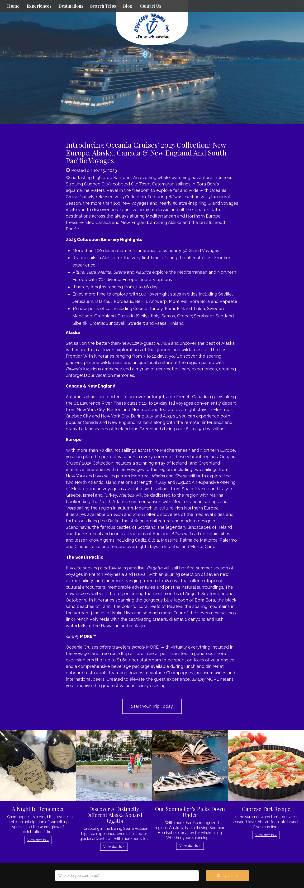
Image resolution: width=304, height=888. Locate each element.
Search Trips (103, 6)
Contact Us (150, 6)
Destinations (70, 6)
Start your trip (227, 876)
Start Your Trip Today (152, 706)
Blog (128, 6)
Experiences (39, 6)
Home (13, 6)
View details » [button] (38, 840)
